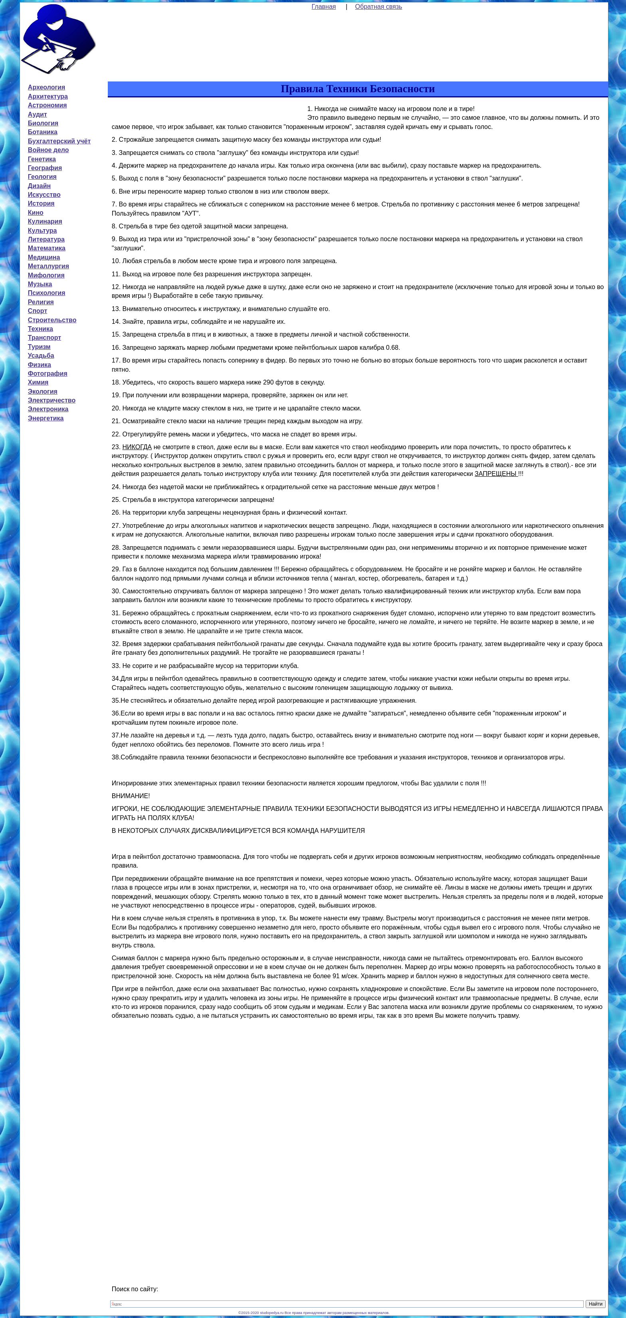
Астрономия (47, 105)
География (45, 168)
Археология (46, 87)
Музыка (40, 284)
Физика (39, 364)
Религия (41, 302)
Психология (46, 292)
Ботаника (42, 132)
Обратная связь (378, 6)
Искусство (44, 194)
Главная (324, 6)
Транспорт (44, 337)
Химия (38, 382)
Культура (42, 230)
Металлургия (48, 266)
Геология (42, 176)
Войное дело (48, 150)
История (41, 203)
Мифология (46, 275)
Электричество (51, 400)
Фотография (47, 373)
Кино (36, 212)
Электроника (48, 409)
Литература (46, 239)
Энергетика (46, 418)
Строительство (52, 320)
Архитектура (48, 96)
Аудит (37, 114)
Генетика (42, 159)
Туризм (39, 346)
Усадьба (41, 355)
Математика (46, 248)
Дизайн (39, 185)
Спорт (37, 310)
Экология (42, 391)
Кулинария (45, 221)
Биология (43, 123)
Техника (40, 328)
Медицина (44, 257)
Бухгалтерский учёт (59, 141)
